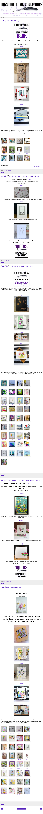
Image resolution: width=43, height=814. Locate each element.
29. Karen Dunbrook (4, 448)
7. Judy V (19, 153)
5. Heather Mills (4, 153)
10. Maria (12, 404)
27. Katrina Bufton (19, 439)
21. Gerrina (4, 430)
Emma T (21, 493)
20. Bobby (27, 768)
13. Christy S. (4, 413)
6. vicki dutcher (11, 395)
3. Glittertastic (19, 144)
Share (2, 172)
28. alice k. (27, 439)
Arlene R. (21, 201)
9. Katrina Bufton (4, 404)
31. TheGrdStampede (19, 794)
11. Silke (19, 404)
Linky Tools (35, 166)
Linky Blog (39, 166)
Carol (21, 46)
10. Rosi (12, 162)
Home (21, 808)
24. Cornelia (27, 430)
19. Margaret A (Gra (19, 768)
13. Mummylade (4, 759)
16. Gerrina (27, 413)
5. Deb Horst (4, 395)
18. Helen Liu (11, 768)
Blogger (23, 812)
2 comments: (8, 581)
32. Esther (27, 448)
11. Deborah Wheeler (19, 162)
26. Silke (12, 439)
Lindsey (21, 85)
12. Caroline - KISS (27, 162)
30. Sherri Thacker (12, 448)
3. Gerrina (19, 733)
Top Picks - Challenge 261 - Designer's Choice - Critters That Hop (20, 480)
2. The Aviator (11, 144)
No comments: (8, 170)
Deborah (21, 185)
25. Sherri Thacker (4, 439)
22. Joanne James (12, 430)
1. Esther (4, 144)
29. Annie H (4, 794)
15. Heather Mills (19, 759)
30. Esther (12, 794)
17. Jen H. (4, 768)
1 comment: (8, 260)
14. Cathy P (12, 759)
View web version (21, 810)
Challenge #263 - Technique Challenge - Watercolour (17, 266)
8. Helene (27, 395)
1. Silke (4, 733)
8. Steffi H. (27, 153)
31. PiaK (19, 448)
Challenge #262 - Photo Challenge (11, 587)
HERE (29, 179)
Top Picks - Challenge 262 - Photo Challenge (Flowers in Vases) (20, 176)
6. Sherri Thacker (12, 153)
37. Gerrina (4, 465)
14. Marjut (12, 413)
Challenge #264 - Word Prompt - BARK (12, 21)
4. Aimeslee (27, 733)
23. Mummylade (19, 430)
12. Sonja (27, 404)
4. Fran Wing (27, 144)
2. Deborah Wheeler (12, 733)
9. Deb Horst (4, 162)
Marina (21, 704)
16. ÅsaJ (27, 759)
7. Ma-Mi (19, 395)
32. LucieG (27, 794)
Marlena (21, 104)
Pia (21, 61)
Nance (21, 521)
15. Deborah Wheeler (19, 413)
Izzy (21, 543)
